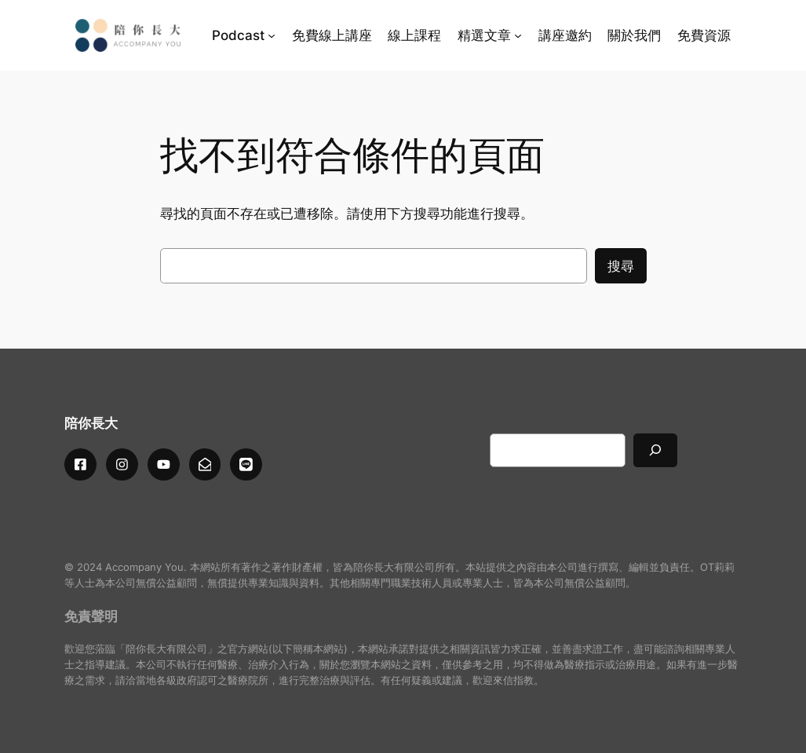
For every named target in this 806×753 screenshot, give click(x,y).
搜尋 (620, 266)
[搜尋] (655, 450)
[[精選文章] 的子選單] (518, 35)
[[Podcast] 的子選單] (271, 35)
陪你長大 (91, 423)
